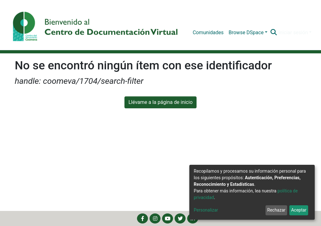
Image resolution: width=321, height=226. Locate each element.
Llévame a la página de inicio (161, 102)
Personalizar (206, 210)
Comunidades (208, 32)
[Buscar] (274, 32)
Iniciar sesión (293, 32)
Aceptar (299, 210)
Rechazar (276, 210)
